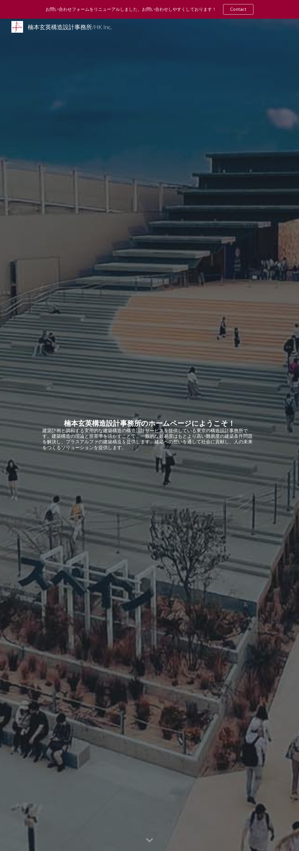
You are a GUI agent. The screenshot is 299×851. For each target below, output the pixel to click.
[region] (149, 9)
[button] (149, 840)
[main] (149, 435)
